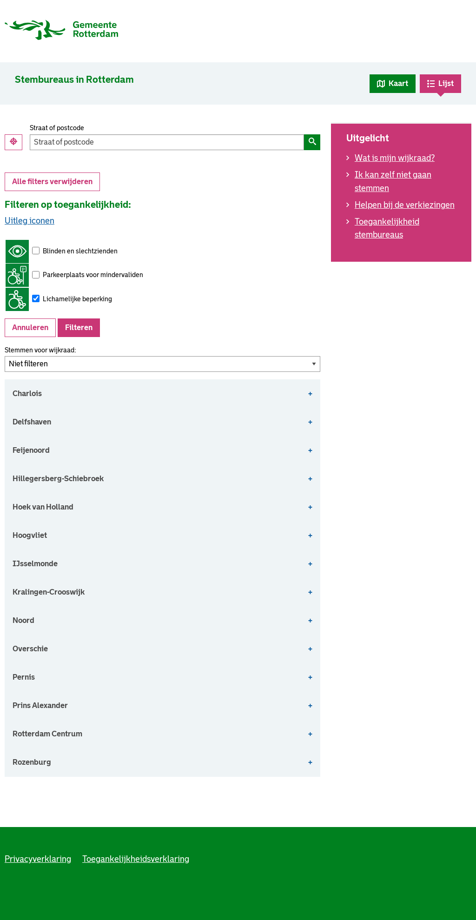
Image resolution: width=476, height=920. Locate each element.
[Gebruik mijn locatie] (13, 142)
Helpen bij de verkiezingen (405, 205)
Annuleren (30, 327)
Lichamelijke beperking (59, 299)
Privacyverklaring (38, 859)
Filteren (79, 327)
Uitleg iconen (29, 220)
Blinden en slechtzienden (62, 251)
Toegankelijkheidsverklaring (135, 859)
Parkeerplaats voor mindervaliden (74, 275)
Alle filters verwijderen (52, 181)
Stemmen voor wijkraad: (40, 350)
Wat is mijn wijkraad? (395, 158)
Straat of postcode (57, 128)
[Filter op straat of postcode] (167, 142)
